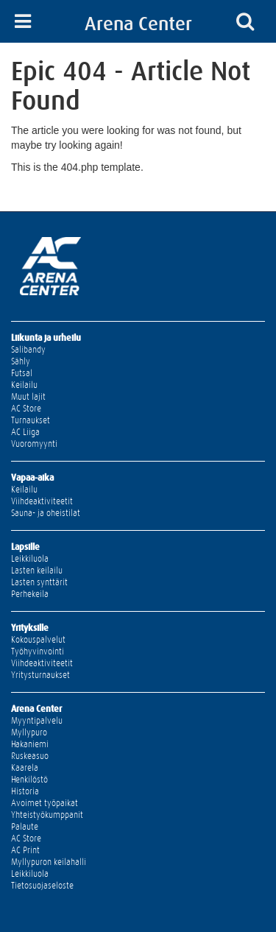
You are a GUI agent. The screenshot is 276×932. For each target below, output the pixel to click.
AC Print (25, 850)
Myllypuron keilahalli (48, 862)
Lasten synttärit (39, 582)
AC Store (26, 408)
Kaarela (24, 768)
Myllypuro (29, 732)
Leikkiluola (30, 559)
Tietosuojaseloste (42, 885)
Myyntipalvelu (37, 721)
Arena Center (138, 24)
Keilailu (24, 385)
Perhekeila (30, 594)
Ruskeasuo (30, 756)
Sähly (20, 361)
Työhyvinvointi (37, 651)
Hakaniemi (30, 744)
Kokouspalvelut (38, 640)
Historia (25, 791)
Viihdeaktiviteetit (42, 501)
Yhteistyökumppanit (47, 815)
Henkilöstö (29, 779)
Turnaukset (30, 420)
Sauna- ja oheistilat (45, 513)
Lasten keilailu (37, 570)
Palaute (24, 827)
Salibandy (28, 350)
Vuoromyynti (34, 444)
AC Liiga (25, 432)
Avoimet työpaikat (44, 803)
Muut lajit (28, 397)
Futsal (21, 373)
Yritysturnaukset (40, 675)
